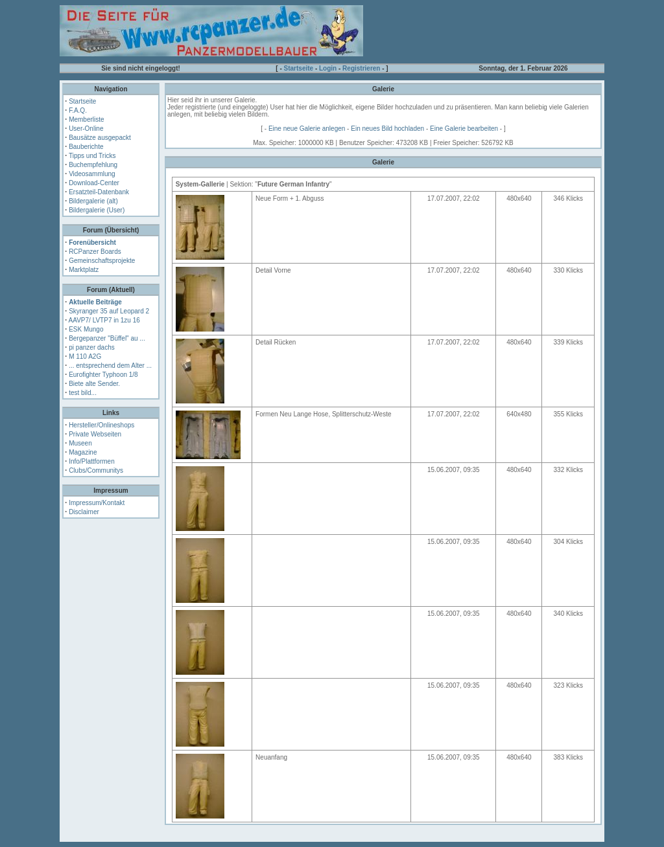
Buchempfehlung (93, 164)
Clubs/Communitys (96, 470)
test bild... (83, 392)
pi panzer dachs (92, 347)
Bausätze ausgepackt (100, 137)
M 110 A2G (85, 356)
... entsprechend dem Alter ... (110, 365)
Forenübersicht (92, 242)
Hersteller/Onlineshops (101, 425)
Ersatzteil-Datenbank (99, 192)
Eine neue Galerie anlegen (306, 128)
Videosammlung (92, 173)
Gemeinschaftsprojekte (102, 260)
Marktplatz (84, 269)
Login (328, 68)
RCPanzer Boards (95, 251)
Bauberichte (86, 146)
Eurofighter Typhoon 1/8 (103, 374)
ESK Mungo (86, 329)
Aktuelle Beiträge (95, 302)
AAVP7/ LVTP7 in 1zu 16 (104, 320)
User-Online (86, 128)
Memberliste (86, 119)
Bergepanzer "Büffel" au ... (107, 338)
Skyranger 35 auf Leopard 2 (109, 311)
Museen (80, 443)
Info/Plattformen (92, 461)
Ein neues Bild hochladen (387, 128)
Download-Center (94, 182)
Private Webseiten (95, 434)
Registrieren (361, 68)
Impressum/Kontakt (96, 502)
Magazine (83, 452)
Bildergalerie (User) (96, 210)
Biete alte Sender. (94, 383)
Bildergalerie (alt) (93, 201)
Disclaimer (84, 511)
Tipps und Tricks (92, 155)
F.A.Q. (78, 110)
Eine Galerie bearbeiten (464, 128)
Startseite (299, 68)
